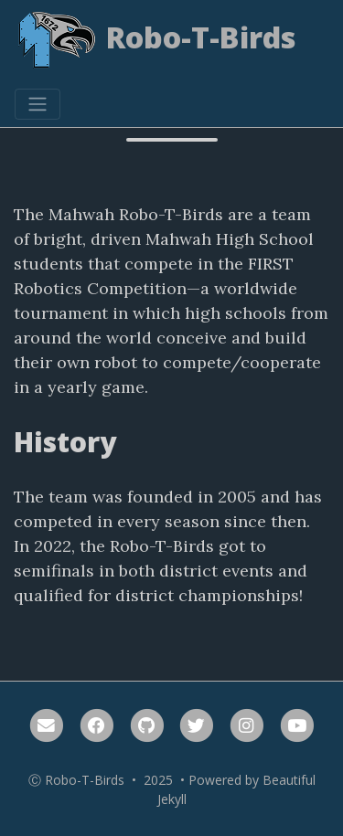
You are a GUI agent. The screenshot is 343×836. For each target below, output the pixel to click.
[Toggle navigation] (37, 104)
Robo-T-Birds (155, 40)
